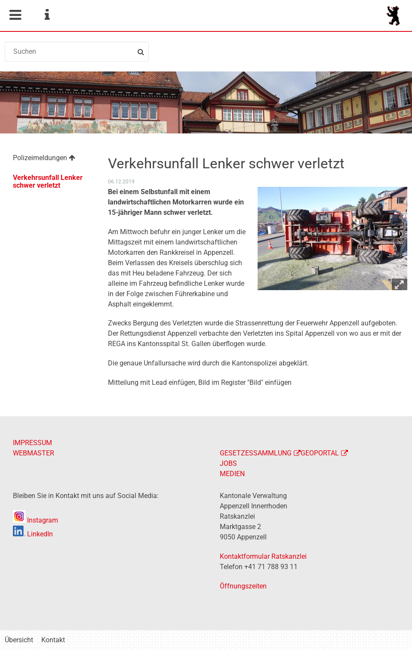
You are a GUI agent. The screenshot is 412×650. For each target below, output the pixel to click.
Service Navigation (47, 15)
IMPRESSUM (32, 443)
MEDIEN (232, 474)
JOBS (228, 463)
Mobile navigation (15, 15)
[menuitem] (51, 159)
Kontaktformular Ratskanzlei (263, 556)
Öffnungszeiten (243, 586)
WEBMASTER (33, 453)
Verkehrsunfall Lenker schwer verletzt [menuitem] (48, 181)
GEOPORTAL (320, 453)
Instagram (35, 520)
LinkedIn (33, 534)
